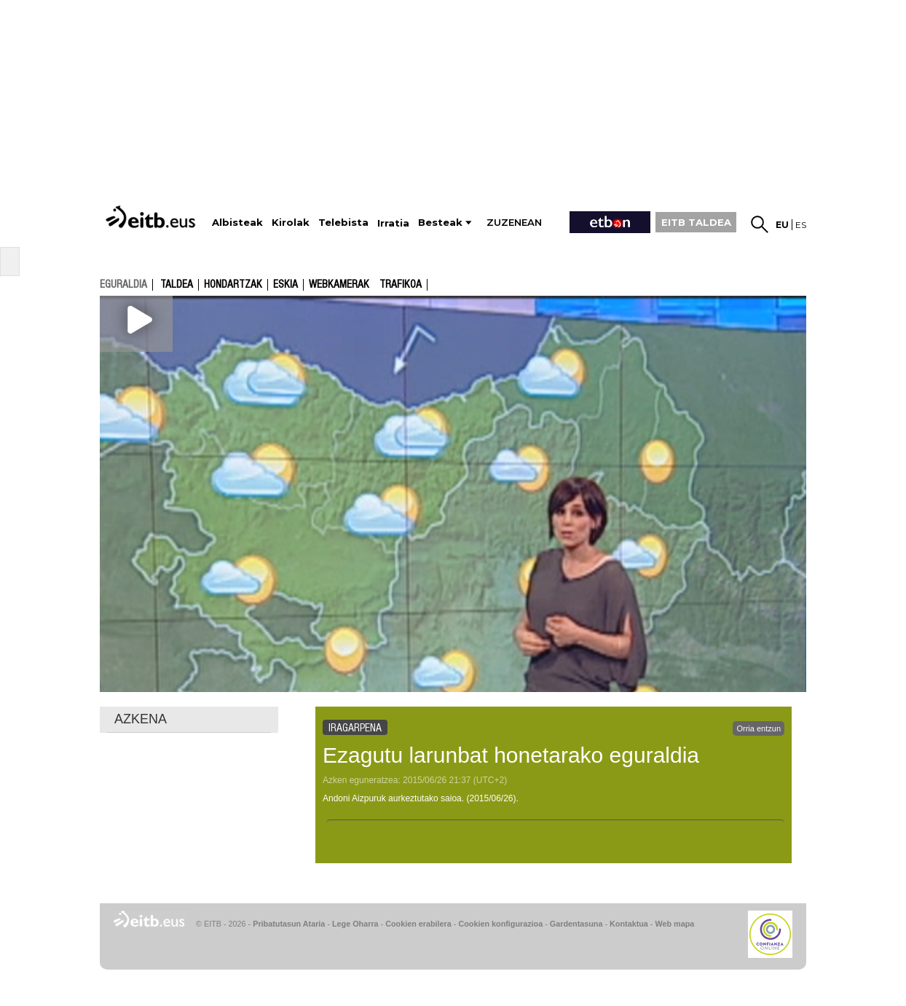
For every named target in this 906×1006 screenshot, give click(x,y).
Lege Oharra (355, 923)
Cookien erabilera (418, 923)
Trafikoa (400, 285)
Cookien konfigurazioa (500, 923)
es (800, 224)
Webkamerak (339, 285)
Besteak (440, 222)
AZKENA (140, 719)
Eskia (285, 285)
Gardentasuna (576, 923)
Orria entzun (758, 728)
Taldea (176, 285)
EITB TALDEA (696, 222)
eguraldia (123, 284)
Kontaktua (629, 923)
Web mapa (674, 923)
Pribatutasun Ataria (289, 923)
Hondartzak (233, 285)
